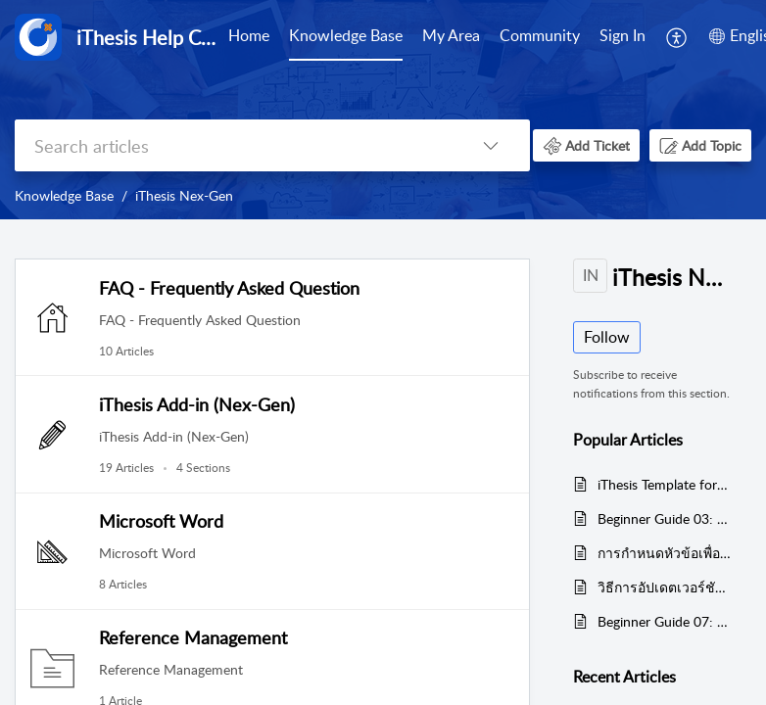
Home (248, 35)
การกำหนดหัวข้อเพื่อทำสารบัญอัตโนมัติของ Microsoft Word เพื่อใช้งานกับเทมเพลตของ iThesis (665, 552)
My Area (451, 35)
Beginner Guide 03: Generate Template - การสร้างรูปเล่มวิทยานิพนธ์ (665, 518)
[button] (677, 37)
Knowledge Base (346, 35)
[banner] (383, 109)
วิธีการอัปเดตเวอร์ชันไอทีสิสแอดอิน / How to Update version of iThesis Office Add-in (665, 587)
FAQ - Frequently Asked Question (229, 288)
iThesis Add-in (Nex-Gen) (197, 404)
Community (540, 35)
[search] (233, 145)
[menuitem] (248, 37)
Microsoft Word (161, 521)
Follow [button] (607, 337)
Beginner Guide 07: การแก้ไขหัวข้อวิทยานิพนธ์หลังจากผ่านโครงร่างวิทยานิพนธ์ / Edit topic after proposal (665, 621)
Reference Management (193, 637)
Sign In (622, 35)
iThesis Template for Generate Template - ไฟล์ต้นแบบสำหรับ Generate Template (665, 484)
